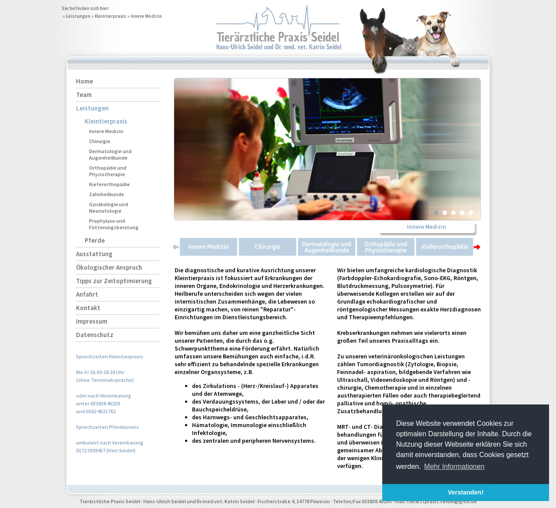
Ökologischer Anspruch (109, 267)
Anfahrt (87, 294)
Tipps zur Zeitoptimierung (114, 281)
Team (84, 94)
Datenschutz (94, 335)
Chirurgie (99, 141)
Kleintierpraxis (110, 16)
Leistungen (78, 16)
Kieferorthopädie (109, 184)
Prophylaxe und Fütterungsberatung (114, 224)
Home (84, 81)
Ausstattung (94, 254)
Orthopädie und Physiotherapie (107, 170)
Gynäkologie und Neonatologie (108, 207)
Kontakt (88, 308)
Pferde (95, 240)
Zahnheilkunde (106, 194)
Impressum (91, 321)
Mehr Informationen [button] (454, 466)
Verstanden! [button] (465, 492)
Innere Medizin (146, 16)
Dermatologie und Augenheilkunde (110, 154)
